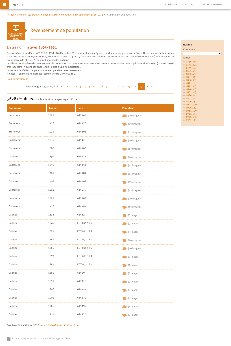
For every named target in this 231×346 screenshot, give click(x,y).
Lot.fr (211, 4)
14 (134, 86)
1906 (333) (191, 107)
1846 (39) (191, 67)
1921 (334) (191, 113)
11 (117, 86)
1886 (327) (191, 95)
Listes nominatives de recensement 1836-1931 (77, 14)
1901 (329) (191, 104)
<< (62, 86)
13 (129, 86)
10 (111, 86)
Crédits (69, 338)
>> (152, 86)
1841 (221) (191, 64)
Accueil (10, 14)
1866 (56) (191, 80)
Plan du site (18, 338)
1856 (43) (191, 73)
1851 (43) (191, 70)
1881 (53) (191, 92)
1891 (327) (191, 98)
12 (123, 86)
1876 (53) (191, 89)
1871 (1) (190, 83)
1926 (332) (191, 116)
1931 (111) (191, 119)
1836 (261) (191, 61)
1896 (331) (191, 101)
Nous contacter (35, 338)
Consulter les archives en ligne (33, 14)
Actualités (187, 4)
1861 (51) (191, 77)
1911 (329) (191, 110)
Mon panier (171, 4)
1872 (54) (191, 86)
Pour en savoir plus (17, 78)
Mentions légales (54, 338)
